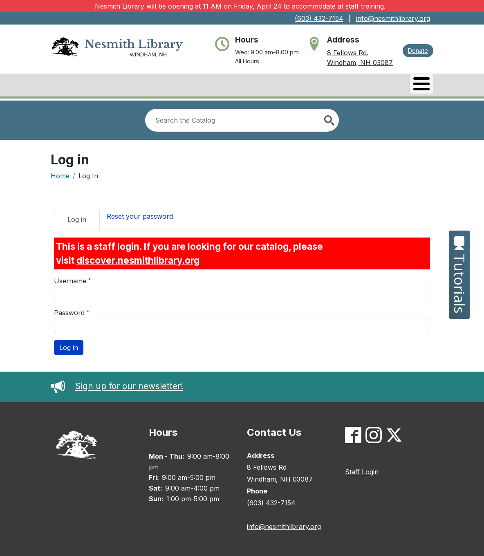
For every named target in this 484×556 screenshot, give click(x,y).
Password (69, 311)
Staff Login (362, 470)
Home (60, 174)
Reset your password (140, 214)
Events (296, 86)
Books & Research (136, 86)
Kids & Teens (400, 86)
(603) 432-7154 (319, 18)
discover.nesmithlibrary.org (137, 258)
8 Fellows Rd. (347, 53)
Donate (418, 50)
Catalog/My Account (227, 86)
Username (70, 279)
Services (343, 86)
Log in (76, 217)
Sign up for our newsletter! (117, 384)
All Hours (247, 61)
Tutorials (459, 275)
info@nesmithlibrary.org (393, 18)
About (74, 86)
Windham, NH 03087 (360, 62)
